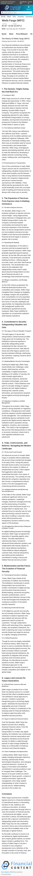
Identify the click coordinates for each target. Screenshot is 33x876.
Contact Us (30, 2)
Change (15, 23)
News (9, 16)
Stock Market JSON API (8, 872)
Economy (21, 16)
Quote (4, 34)
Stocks (3, 16)
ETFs (14, 16)
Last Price (4, 23)
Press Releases (22, 34)
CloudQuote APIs (23, 2)
